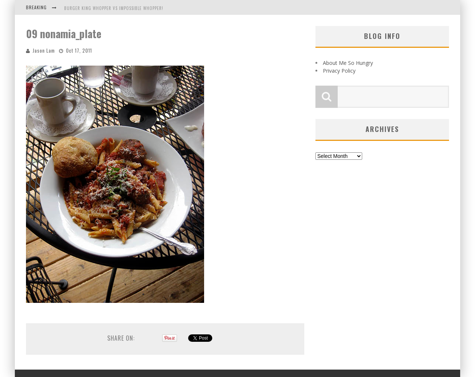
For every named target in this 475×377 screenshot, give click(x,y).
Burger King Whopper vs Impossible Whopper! (113, 8)
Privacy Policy (339, 70)
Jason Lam (44, 50)
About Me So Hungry (348, 62)
